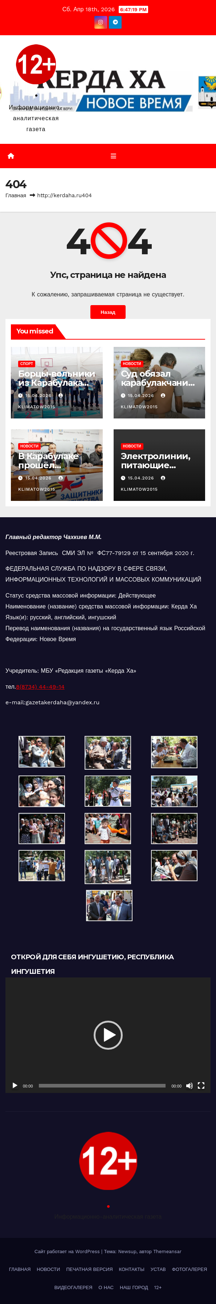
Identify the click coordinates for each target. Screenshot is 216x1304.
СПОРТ (26, 364)
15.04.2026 (39, 395)
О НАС (106, 1287)
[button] (108, 1035)
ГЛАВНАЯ (20, 1269)
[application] (108, 1035)
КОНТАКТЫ (131, 1269)
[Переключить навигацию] (113, 156)
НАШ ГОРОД (134, 1287)
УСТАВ (158, 1269)
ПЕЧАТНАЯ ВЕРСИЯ (89, 1269)
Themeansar (167, 1251)
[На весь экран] (201, 1085)
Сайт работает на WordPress (67, 1251)
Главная (15, 195)
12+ (158, 1287)
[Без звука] (189, 1085)
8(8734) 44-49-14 (40, 686)
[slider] (102, 1086)
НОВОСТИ (132, 364)
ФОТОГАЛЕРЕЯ (189, 1269)
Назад (108, 312)
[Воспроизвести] (15, 1085)
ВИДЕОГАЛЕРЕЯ (73, 1287)
